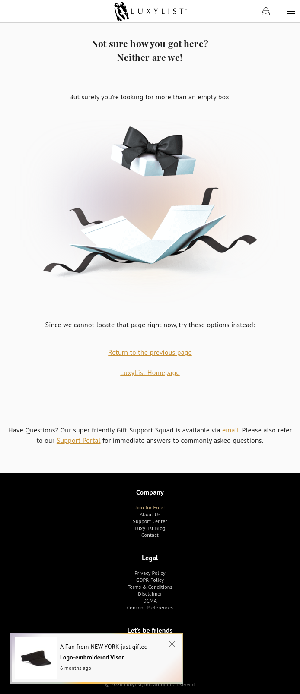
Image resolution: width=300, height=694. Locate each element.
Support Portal (79, 440)
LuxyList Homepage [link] (149, 372)
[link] (150, 11)
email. (231, 430)
